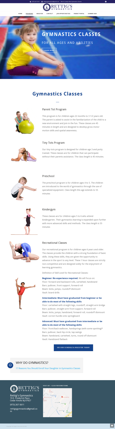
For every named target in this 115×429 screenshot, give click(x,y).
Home (20, 13)
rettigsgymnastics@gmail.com (51, 1)
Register (40, 13)
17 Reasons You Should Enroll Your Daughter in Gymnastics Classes (48, 368)
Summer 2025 (92, 13)
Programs (29, 13)
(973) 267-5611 (36, 1)
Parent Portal (79, 13)
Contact (49, 13)
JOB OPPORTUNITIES (63, 13)
